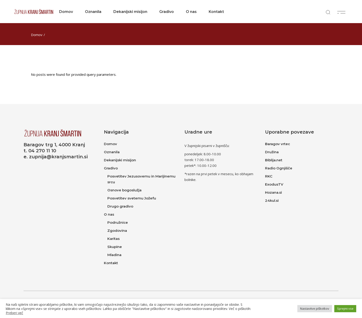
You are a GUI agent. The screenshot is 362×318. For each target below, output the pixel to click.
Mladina (114, 255)
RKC (268, 176)
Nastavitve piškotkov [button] (314, 308)
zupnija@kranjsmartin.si (58, 156)
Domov (110, 144)
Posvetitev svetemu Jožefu (131, 198)
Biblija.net (273, 160)
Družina (272, 152)
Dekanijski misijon (120, 160)
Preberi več (14, 312)
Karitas (113, 238)
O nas (109, 214)
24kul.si (272, 200)
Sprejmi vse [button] (345, 308)
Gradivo (111, 168)
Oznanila (112, 152)
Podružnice (117, 222)
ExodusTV (274, 184)
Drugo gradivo (120, 206)
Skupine (114, 247)
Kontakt (111, 263)
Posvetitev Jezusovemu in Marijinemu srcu (141, 179)
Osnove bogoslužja (124, 190)
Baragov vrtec (277, 144)
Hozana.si (273, 192)
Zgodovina (117, 230)
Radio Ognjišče (278, 168)
